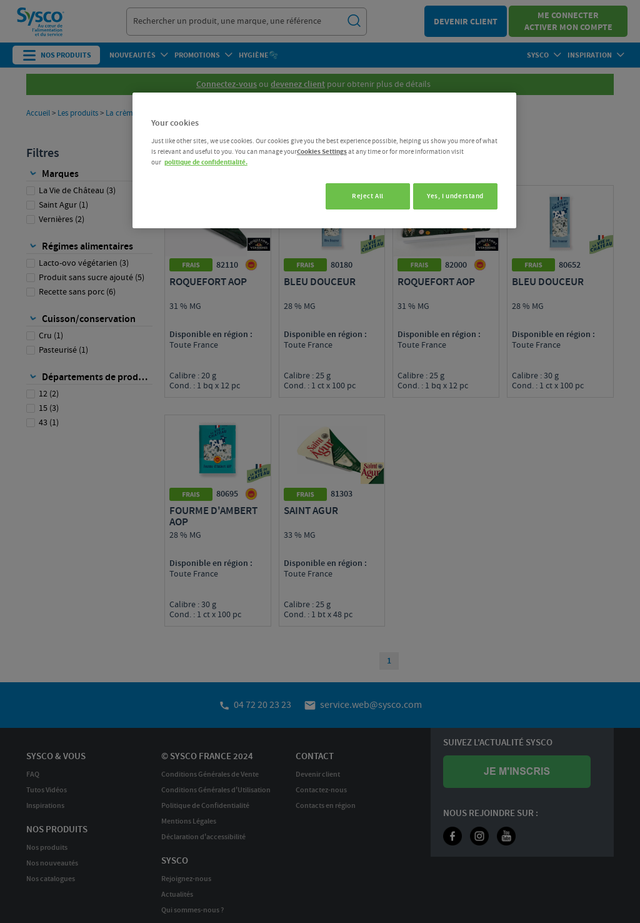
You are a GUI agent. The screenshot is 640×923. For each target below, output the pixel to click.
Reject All (362, 196)
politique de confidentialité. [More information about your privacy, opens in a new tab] (206, 162)
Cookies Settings (322, 151)
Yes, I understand (455, 196)
